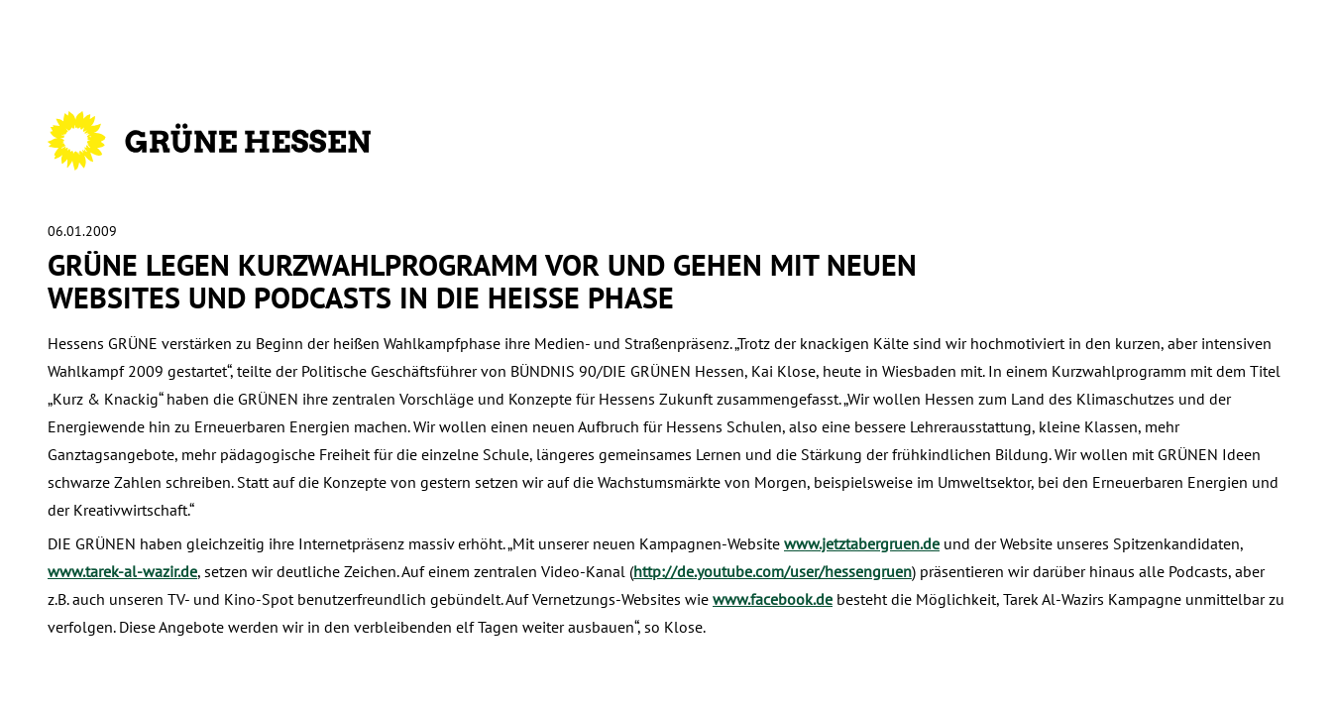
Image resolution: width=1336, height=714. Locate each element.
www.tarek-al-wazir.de (122, 571)
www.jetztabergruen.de (862, 543)
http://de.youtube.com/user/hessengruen (772, 571)
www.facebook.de (773, 599)
